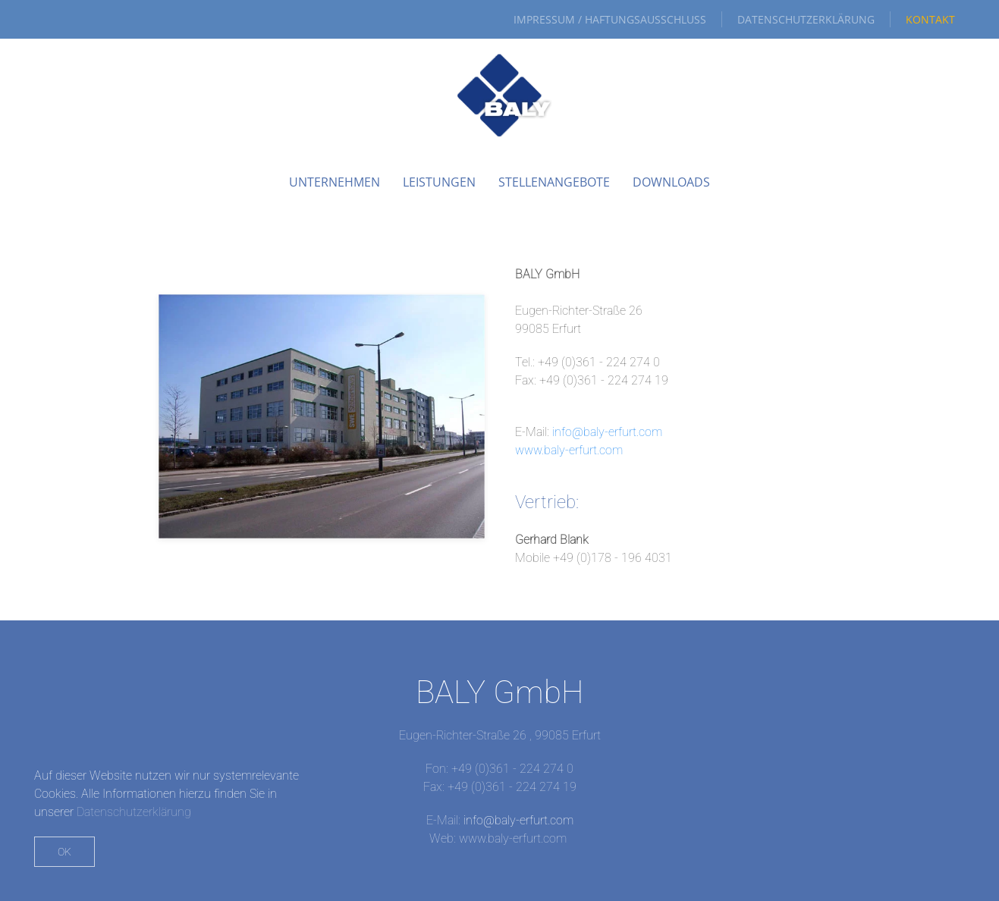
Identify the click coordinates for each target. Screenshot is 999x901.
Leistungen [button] (439, 182)
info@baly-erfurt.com (607, 432)
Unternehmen (334, 182)
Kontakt (930, 19)
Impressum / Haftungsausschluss (610, 19)
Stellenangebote (554, 182)
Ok (64, 852)
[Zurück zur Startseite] (500, 95)
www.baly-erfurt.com (569, 450)
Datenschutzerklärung (806, 19)
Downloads (671, 182)
